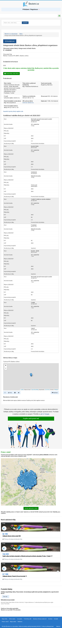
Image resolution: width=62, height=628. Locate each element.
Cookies (50, 619)
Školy (20, 34)
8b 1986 (5, 534)
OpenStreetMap (35, 389)
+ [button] (5, 365)
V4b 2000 (5, 554)
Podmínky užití (27, 619)
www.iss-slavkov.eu (28, 102)
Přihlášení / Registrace (31, 9)
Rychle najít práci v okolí (31, 508)
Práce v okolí (5, 621)
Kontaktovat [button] (9, 41)
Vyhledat (25, 22)
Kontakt (56, 619)
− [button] (5, 368)
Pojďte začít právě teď (31, 418)
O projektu (19, 619)
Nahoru (58, 626)
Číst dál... (5, 596)
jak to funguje (45, 414)
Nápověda (4, 619)
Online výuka (12, 619)
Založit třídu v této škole (11, 73)
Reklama (20, 621)
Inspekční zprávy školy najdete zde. (13, 111)
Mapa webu (13, 621)
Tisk (10, 392)
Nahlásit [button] (55, 392)
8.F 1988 (5, 574)
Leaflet (22, 389)
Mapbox (56, 389)
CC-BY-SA (47, 389)
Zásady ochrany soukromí (40, 619)
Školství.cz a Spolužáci (11, 34)
